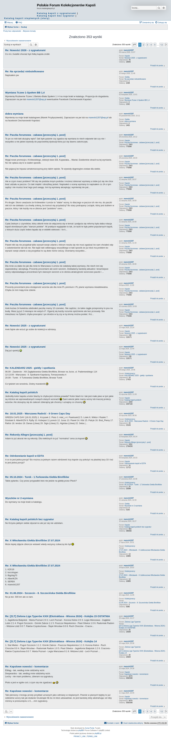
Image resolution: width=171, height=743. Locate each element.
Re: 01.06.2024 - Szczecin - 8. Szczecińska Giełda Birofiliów (40, 593)
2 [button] (143, 44)
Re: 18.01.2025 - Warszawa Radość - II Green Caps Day (37, 413)
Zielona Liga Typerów (133, 622)
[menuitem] (18, 22)
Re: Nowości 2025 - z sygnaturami (25, 325)
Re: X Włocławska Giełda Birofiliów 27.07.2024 (32, 540)
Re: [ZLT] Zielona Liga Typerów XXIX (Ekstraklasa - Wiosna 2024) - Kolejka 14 (51, 641)
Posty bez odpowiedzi (12, 31)
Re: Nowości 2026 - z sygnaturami (25, 50)
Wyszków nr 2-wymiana (133, 506)
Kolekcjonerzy (130, 373)
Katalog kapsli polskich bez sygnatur (137, 527)
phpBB (80, 730)
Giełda (127, 77)
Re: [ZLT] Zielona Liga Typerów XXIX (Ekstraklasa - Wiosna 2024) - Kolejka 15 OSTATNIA (57, 616)
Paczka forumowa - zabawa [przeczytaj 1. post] (141, 142)
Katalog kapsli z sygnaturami (56, 13)
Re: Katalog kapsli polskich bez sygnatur (29, 519)
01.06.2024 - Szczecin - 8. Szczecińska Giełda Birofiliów (139, 603)
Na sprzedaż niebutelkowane (135, 79)
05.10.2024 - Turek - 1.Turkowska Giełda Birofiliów (143, 485)
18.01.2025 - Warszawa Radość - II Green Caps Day (143, 421)
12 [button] (161, 44)
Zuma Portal (89, 728)
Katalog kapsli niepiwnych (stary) (27, 18)
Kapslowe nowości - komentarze (136, 674)
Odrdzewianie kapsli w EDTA (135, 463)
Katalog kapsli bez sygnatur (56, 15)
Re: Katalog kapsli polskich (21, 392)
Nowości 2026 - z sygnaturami (135, 58)
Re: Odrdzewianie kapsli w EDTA (24, 455)
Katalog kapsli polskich (132, 400)
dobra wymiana (130, 121)
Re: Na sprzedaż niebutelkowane (24, 71)
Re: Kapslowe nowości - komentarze (26, 666)
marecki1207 (129, 50)
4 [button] (151, 44)
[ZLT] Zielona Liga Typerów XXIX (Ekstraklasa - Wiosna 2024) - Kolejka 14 (142, 652)
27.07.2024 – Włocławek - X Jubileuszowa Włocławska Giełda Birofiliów (142, 551)
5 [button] (154, 44)
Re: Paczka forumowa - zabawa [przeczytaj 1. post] (35, 134)
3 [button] (147, 44)
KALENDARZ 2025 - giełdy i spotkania (138, 375)
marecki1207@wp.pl (36, 99)
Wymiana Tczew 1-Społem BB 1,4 (136, 100)
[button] (134, 45)
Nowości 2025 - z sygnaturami (135, 333)
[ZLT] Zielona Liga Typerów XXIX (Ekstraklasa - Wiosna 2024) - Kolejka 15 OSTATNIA (142, 627)
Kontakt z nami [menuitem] (111, 723)
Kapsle (127, 56)
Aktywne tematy (29, 31)
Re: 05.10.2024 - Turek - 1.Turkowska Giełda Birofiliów (37, 477)
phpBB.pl (98, 733)
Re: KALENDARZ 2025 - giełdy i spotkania (30, 367)
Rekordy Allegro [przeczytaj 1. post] (137, 442)
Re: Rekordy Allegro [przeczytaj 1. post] (28, 434)
